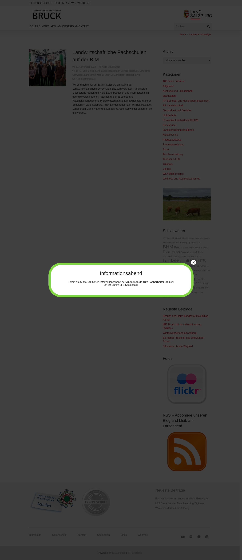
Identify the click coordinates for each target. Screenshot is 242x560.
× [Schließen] (193, 262)
